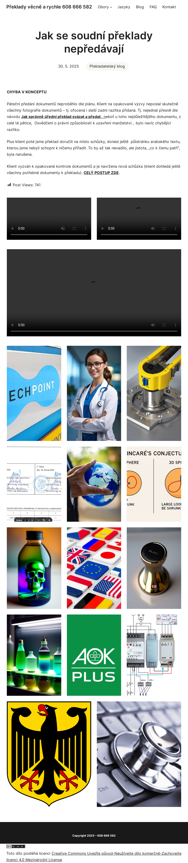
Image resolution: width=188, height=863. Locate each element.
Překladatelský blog (107, 66)
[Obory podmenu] (111, 7)
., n (63, 116)
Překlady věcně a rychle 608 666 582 (49, 7)
